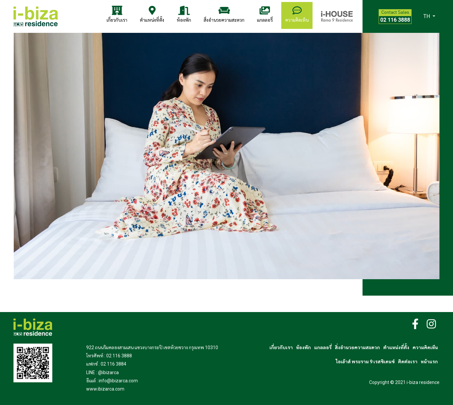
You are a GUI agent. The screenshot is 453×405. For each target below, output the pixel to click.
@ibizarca (108, 372)
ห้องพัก (184, 14)
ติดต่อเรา (407, 361)
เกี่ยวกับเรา (117, 14)
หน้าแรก (429, 361)
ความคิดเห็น (297, 14)
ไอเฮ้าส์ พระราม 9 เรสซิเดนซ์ (365, 361)
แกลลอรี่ (265, 14)
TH (427, 16)
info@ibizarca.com (118, 380)
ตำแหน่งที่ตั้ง (152, 14)
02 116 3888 (119, 355)
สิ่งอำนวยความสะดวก (224, 14)
